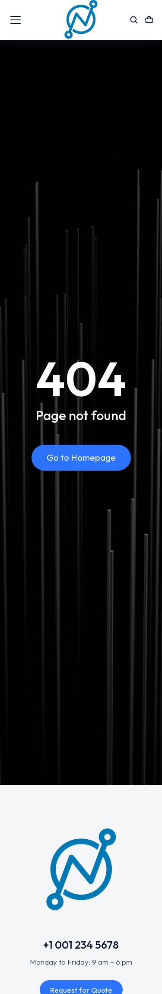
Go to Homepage (81, 457)
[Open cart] (149, 20)
